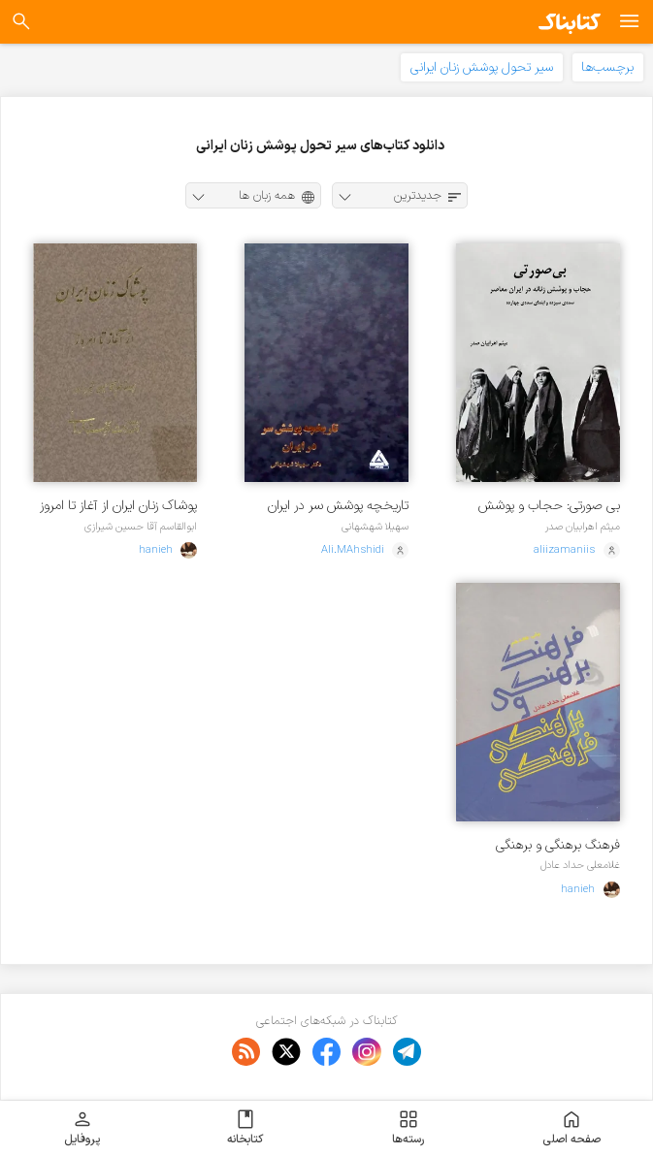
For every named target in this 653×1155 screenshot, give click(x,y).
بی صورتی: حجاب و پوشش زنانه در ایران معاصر (549, 506)
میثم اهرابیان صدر (582, 526)
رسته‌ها (408, 1127)
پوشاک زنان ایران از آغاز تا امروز (118, 506)
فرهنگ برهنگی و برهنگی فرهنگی (558, 845)
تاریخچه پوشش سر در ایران (338, 506)
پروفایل (82, 1127)
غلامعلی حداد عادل (580, 865)
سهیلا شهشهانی (375, 526)
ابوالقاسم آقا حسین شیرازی (140, 526)
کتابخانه (245, 1127)
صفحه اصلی (571, 1127)
